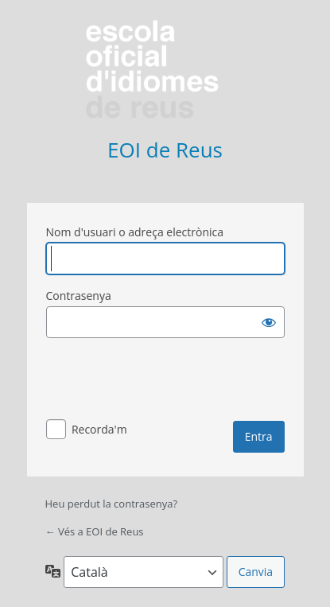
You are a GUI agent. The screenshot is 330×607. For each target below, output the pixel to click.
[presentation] (167, 382)
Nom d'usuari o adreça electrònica (135, 231)
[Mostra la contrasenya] (269, 322)
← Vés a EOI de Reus (94, 531)
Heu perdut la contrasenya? (111, 503)
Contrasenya (78, 295)
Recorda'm (99, 429)
